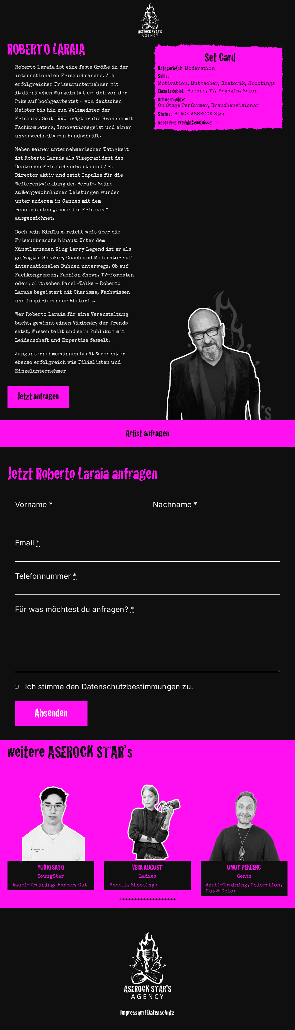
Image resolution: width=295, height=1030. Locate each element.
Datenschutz (160, 1013)
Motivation (172, 83)
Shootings (261, 83)
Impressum (132, 1013)
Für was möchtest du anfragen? (74, 609)
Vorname (34, 504)
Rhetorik (233, 83)
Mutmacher (204, 83)
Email (27, 542)
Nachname (175, 504)
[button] (121, 899)
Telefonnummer (46, 575)
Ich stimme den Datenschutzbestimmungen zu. (109, 686)
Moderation (200, 68)
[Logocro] (150, 4)
